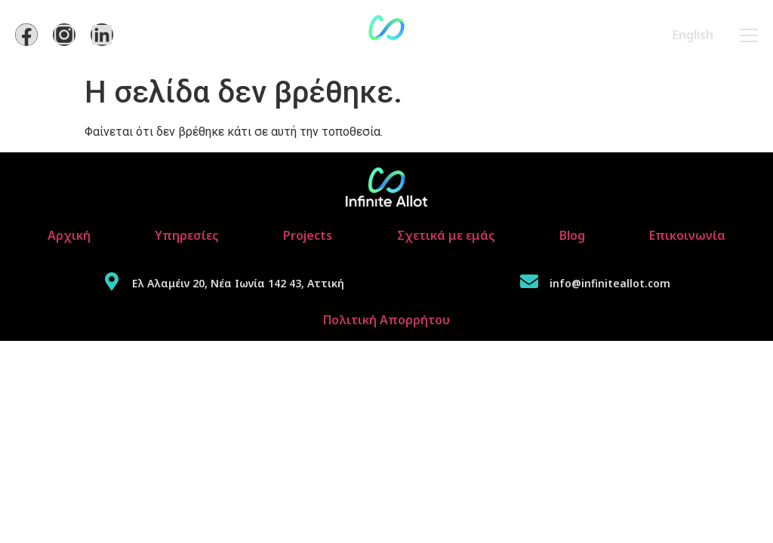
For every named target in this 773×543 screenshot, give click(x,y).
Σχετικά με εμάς (446, 235)
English (693, 34)
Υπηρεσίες (187, 235)
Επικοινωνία (687, 235)
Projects (307, 235)
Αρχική (69, 235)
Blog (572, 235)
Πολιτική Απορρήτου (386, 319)
